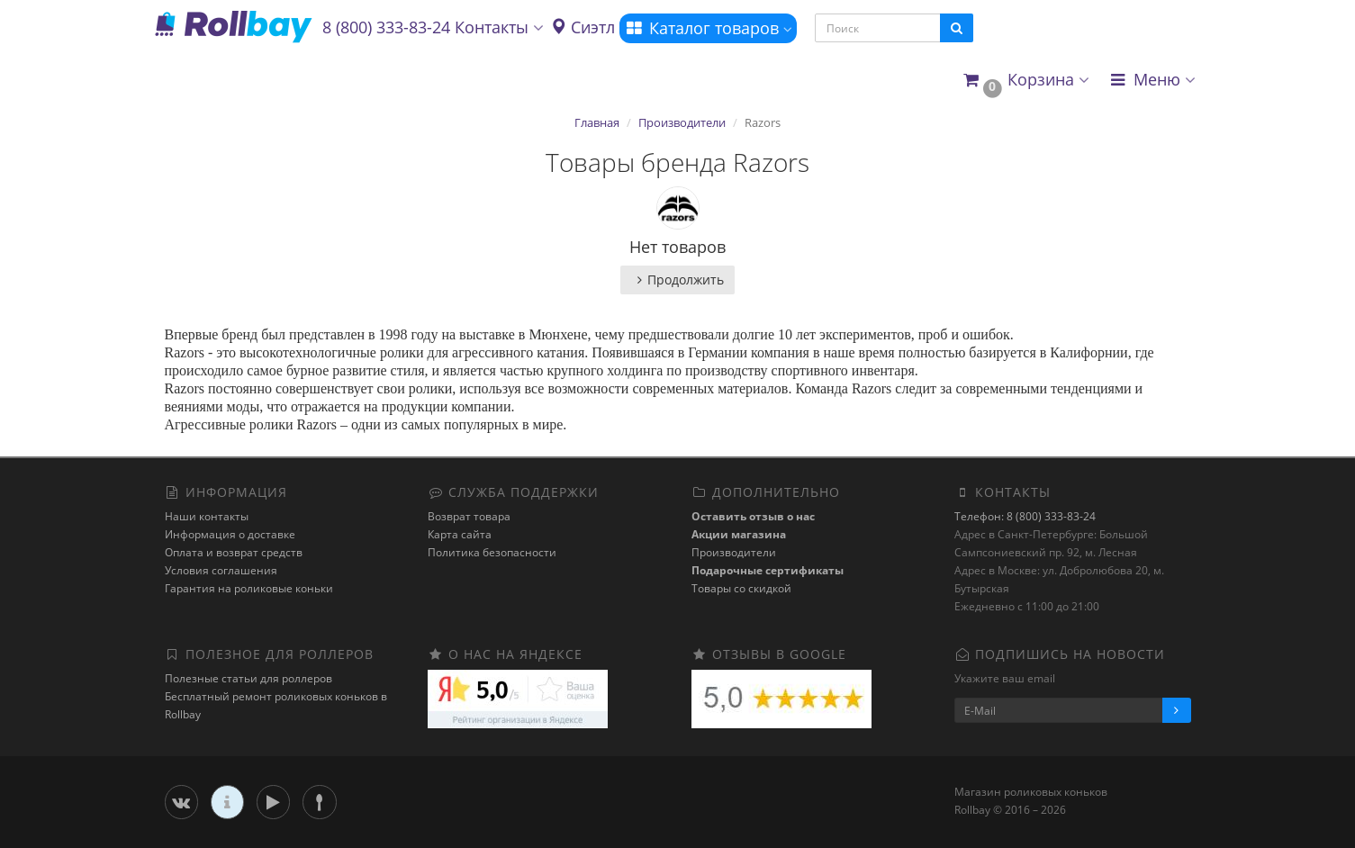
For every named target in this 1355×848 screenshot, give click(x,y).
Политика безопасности (492, 552)
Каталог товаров (708, 28)
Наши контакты (206, 516)
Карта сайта (460, 534)
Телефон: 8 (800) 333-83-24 (1025, 516)
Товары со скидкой (741, 588)
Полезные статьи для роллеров (248, 678)
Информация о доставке (230, 534)
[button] (1025, 80)
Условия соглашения (221, 570)
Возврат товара (469, 516)
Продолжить (677, 279)
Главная (596, 122)
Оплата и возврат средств (234, 552)
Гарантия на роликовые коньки (249, 588)
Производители (682, 122)
